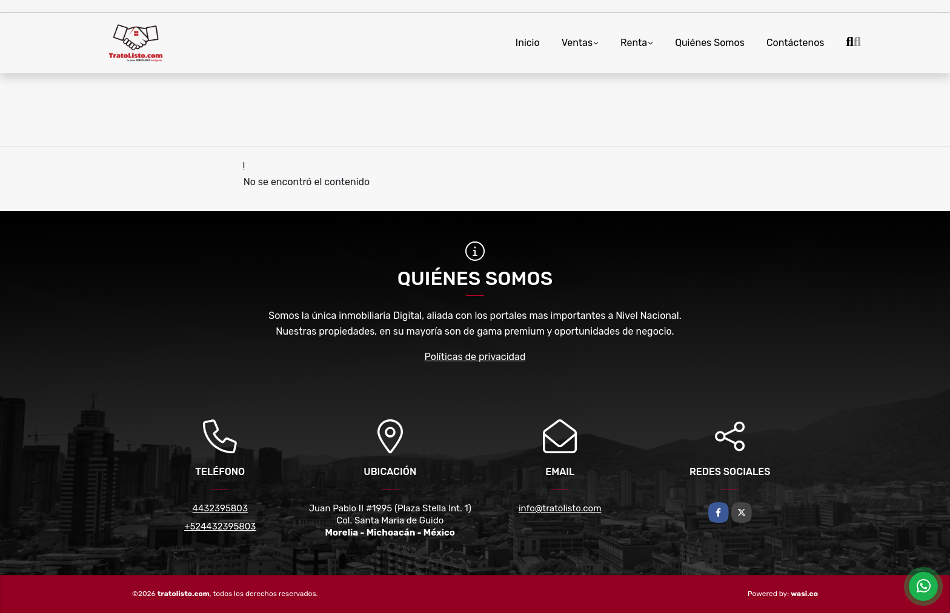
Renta (633, 42)
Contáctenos (795, 42)
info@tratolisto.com (560, 508)
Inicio (528, 42)
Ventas (577, 42)
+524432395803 (220, 526)
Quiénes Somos (710, 42)
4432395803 (220, 508)
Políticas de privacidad (475, 356)
